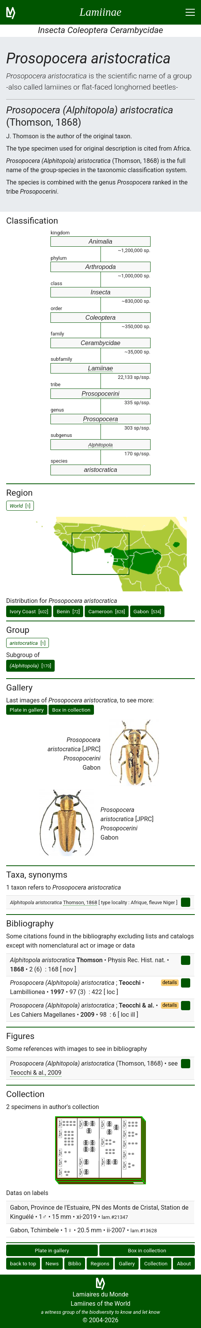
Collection (156, 1263)
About (184, 1263)
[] (30, 665)
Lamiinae (100, 368)
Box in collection (71, 710)
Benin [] (68, 611)
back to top (23, 1263)
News (52, 1263)
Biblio (74, 1263)
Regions (99, 1263)
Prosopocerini (100, 393)
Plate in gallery (27, 710)
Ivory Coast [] (29, 611)
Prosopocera (100, 419)
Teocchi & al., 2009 (36, 1072)
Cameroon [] (106, 611)
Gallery (127, 1263)
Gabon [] (147, 611)
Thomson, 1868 (80, 902)
